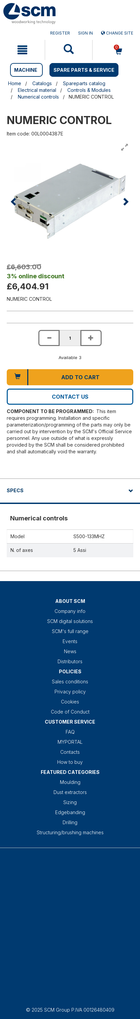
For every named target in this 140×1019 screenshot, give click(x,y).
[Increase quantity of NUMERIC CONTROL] (90, 338)
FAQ (70, 732)
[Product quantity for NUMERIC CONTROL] (70, 338)
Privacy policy (70, 691)
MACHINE (25, 70)
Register (60, 33)
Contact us (70, 396)
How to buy (70, 762)
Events (70, 641)
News (70, 651)
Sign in (85, 33)
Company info (70, 611)
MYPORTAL (70, 742)
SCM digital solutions (70, 621)
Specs (15, 490)
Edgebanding (70, 812)
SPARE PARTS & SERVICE (84, 70)
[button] (14, 201)
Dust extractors (70, 792)
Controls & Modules (89, 90)
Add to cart (80, 377)
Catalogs (42, 83)
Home (14, 83)
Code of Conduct (70, 712)
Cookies (70, 701)
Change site (117, 33)
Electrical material (37, 90)
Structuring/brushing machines (70, 832)
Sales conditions (70, 681)
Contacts (70, 752)
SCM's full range (70, 631)
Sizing (70, 802)
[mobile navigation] (22, 50)
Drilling (70, 822)
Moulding (70, 782)
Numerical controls (38, 97)
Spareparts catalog (84, 83)
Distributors (70, 661)
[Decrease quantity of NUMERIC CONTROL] (48, 338)
